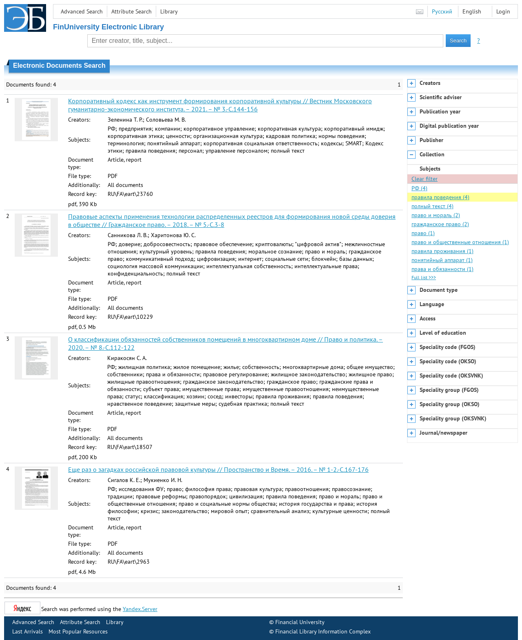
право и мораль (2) (435, 215)
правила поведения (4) (440, 197)
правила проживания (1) (442, 251)
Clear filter (424, 178)
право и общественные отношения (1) (460, 242)
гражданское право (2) (440, 224)
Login (503, 11)
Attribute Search (131, 11)
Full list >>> (423, 277)
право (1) (423, 233)
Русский (442, 11)
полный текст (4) (432, 206)
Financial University (300, 622)
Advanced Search (82, 11)
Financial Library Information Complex (323, 631)
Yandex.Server (140, 609)
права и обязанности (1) (442, 269)
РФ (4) (419, 188)
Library (169, 11)
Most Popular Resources (78, 631)
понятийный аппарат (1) (442, 260)
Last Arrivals (27, 631)
